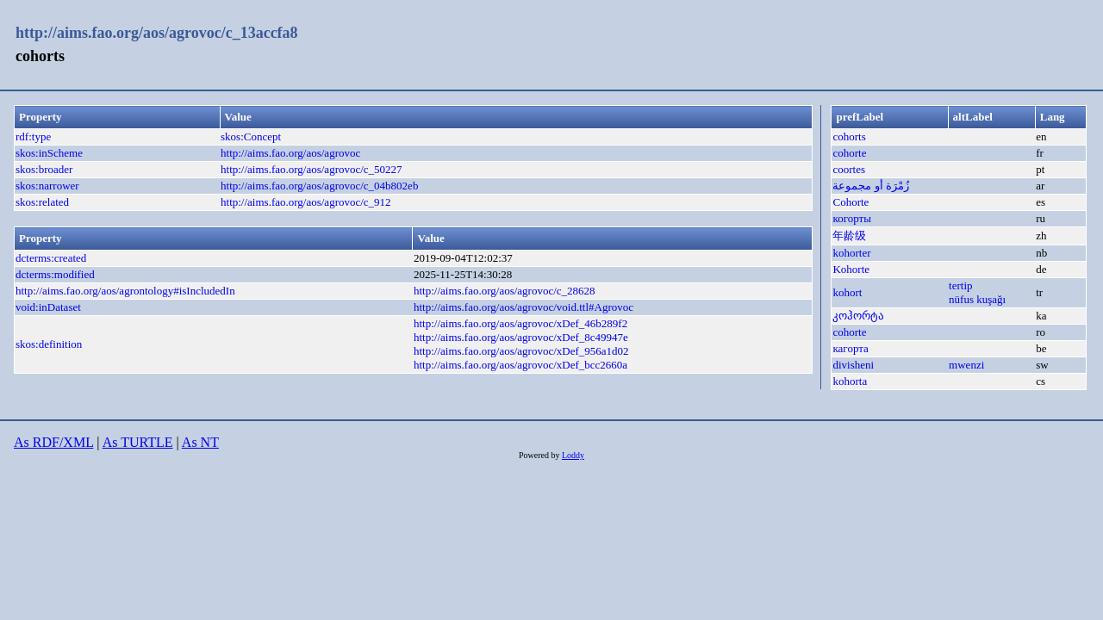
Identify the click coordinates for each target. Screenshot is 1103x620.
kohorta (849, 381)
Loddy (573, 455)
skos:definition (49, 344)
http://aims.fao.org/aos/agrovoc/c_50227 (311, 169)
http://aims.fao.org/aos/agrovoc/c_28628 (504, 290)
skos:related (42, 201)
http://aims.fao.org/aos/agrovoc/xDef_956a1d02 (521, 350)
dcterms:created (51, 257)
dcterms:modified (55, 274)
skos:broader (44, 169)
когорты (851, 218)
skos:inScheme (49, 152)
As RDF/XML (53, 442)
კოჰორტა (858, 315)
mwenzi (966, 364)
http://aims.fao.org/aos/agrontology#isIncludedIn (125, 290)
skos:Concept (251, 136)
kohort (847, 292)
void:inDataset (48, 307)
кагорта (850, 348)
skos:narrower (47, 185)
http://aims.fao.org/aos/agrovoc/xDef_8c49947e (521, 337)
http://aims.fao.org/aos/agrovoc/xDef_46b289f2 (520, 323)
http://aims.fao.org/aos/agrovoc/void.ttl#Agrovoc (523, 307)
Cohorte (850, 201)
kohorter (851, 252)
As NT (200, 442)
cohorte (849, 152)
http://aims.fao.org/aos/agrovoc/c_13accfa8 (157, 32)
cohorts (848, 136)
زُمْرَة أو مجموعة (870, 185)
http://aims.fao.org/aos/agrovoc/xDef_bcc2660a (520, 364)
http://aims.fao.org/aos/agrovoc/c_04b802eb (319, 185)
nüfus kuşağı (977, 299)
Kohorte (850, 269)
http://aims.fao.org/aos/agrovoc (290, 152)
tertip (960, 285)
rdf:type (33, 136)
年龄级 (849, 235)
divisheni (853, 364)
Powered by (540, 455)
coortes (848, 169)
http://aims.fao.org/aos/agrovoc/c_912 (306, 201)
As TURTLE (138, 442)
